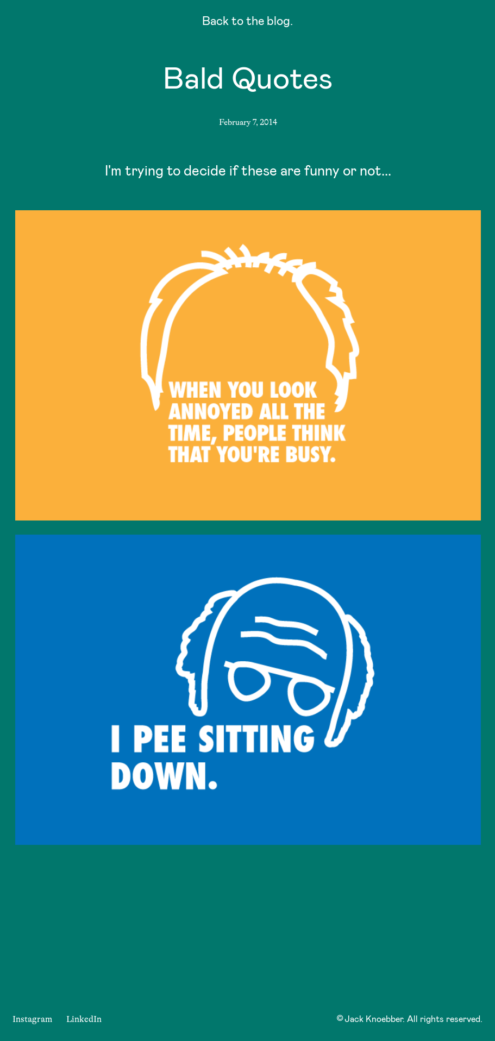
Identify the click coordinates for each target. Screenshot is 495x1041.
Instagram (32, 1019)
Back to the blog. (247, 22)
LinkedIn (84, 1019)
